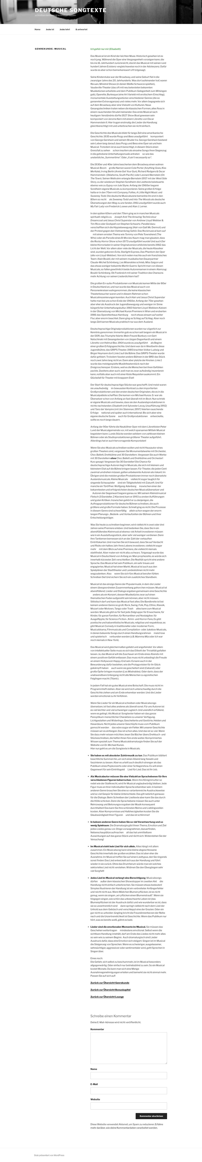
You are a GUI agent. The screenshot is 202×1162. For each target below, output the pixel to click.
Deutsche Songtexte (71, 10)
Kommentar (97, 1029)
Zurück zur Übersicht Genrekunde (109, 982)
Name (93, 1069)
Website (95, 1099)
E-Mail (94, 1084)
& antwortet (81, 29)
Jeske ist (50, 29)
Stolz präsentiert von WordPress (49, 1155)
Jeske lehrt (65, 29)
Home (37, 29)
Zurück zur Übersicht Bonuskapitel (110, 989)
